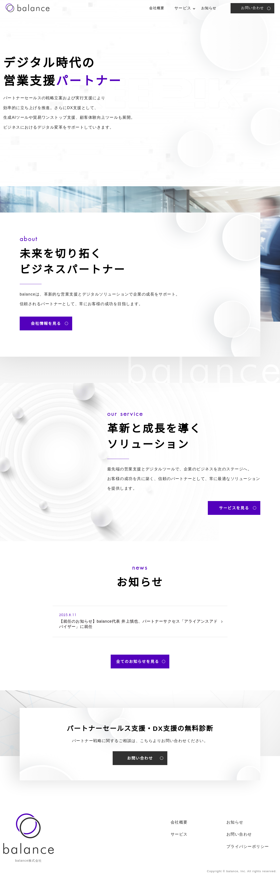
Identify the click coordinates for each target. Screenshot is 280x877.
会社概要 (156, 8)
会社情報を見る (46, 323)
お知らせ (209, 8)
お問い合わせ (252, 8)
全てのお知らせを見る (137, 661)
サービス (179, 834)
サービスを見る (234, 508)
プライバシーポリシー (247, 846)
